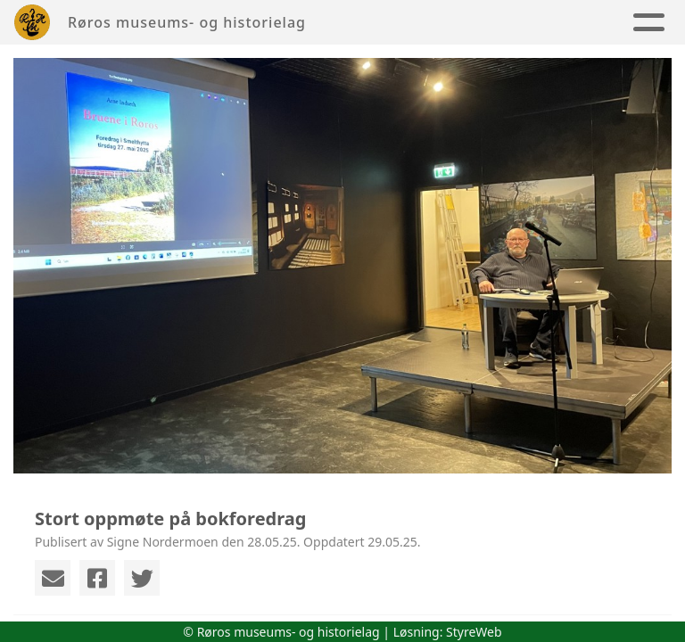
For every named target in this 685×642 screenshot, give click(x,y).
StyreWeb (474, 631)
